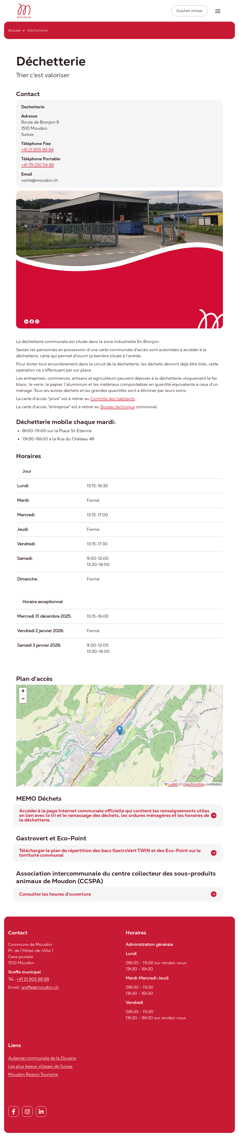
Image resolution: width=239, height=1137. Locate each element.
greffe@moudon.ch (40, 988)
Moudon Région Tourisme (33, 1075)
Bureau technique (117, 407)
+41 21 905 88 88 (33, 980)
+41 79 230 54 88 (37, 165)
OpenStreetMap (194, 785)
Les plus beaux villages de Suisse (40, 1067)
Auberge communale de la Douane (42, 1059)
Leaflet (170, 785)
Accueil (14, 31)
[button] (119, 731)
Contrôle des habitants (112, 399)
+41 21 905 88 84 (37, 150)
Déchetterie (37, 31)
